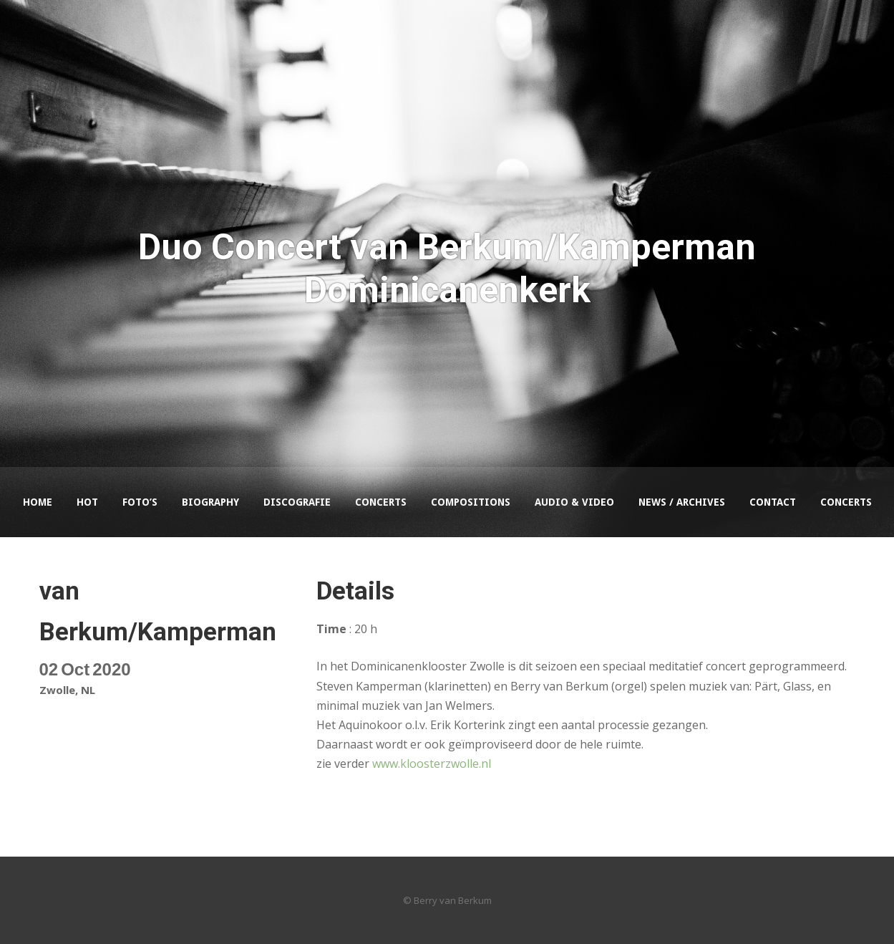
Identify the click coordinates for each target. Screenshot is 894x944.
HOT (87, 502)
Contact (772, 502)
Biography (210, 502)
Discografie (297, 502)
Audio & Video (574, 502)
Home (37, 502)
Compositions (470, 502)
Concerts (381, 502)
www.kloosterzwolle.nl (431, 763)
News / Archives (681, 502)
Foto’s (139, 502)
